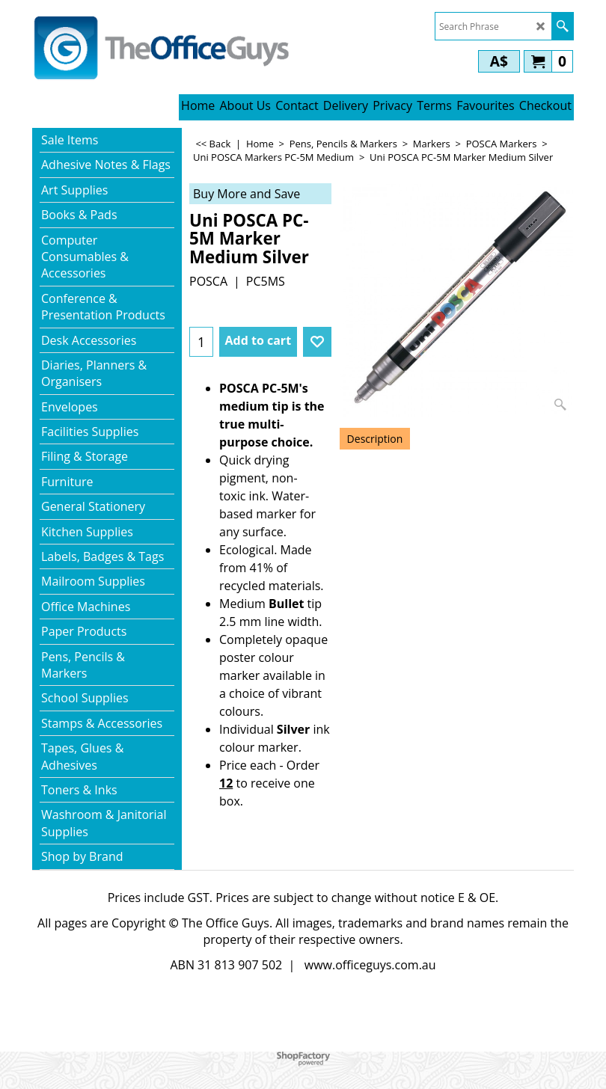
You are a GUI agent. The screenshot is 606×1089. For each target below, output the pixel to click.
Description (375, 439)
